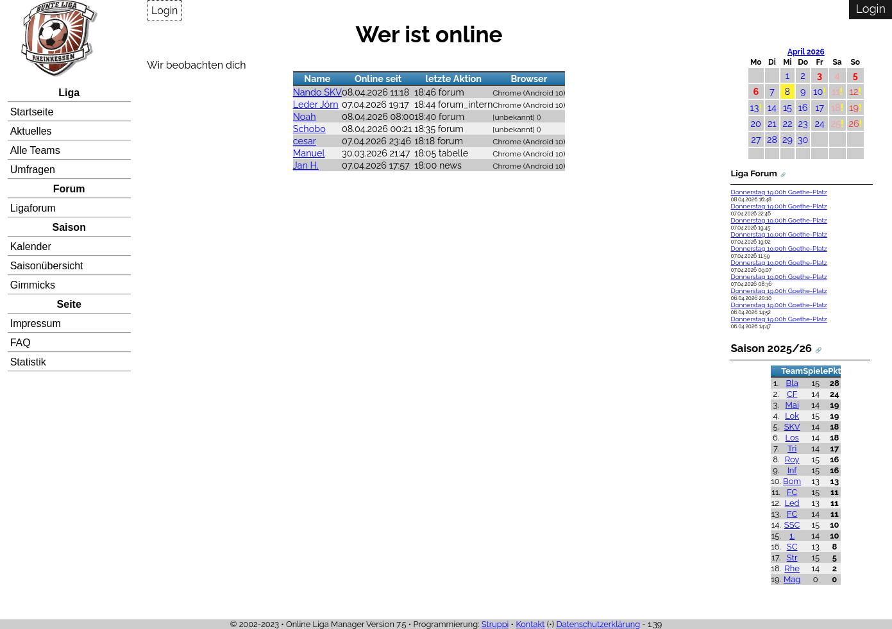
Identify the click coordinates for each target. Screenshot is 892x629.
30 (803, 139)
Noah (304, 116)
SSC (792, 525)
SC (792, 546)
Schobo (309, 128)
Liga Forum (753, 173)
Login (164, 10)
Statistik (28, 361)
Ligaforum (33, 208)
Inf (792, 470)
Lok (792, 416)
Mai (792, 405)
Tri (791, 448)
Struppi (495, 624)
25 (836, 123)
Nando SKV (317, 92)
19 (854, 107)
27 (756, 139)
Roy (792, 459)
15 (787, 107)
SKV (792, 427)
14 (772, 107)
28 (772, 139)
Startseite (32, 111)
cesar (304, 140)
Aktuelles (31, 131)
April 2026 (806, 51)
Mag (792, 579)
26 (854, 123)
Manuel (309, 152)
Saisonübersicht (46, 265)
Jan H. (306, 165)
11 (835, 91)
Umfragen (32, 169)
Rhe (792, 568)
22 (787, 123)
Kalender (30, 246)
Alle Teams (35, 150)
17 (819, 107)
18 (836, 107)
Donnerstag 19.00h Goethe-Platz (778, 192)
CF (792, 394)
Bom (792, 481)
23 (803, 123)
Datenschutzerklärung (598, 624)
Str (792, 557)
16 (803, 107)
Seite (69, 304)
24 (819, 123)
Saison (68, 227)
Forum (69, 188)
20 (756, 123)
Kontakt (530, 624)
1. (792, 536)
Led (792, 503)
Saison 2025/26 (771, 348)
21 (772, 123)
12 (854, 91)
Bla (792, 383)
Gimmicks (32, 285)
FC (792, 492)
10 (818, 91)
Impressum (35, 323)
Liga (69, 92)
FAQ (20, 342)
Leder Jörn (316, 104)
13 (754, 107)
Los (791, 437)
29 (787, 139)
